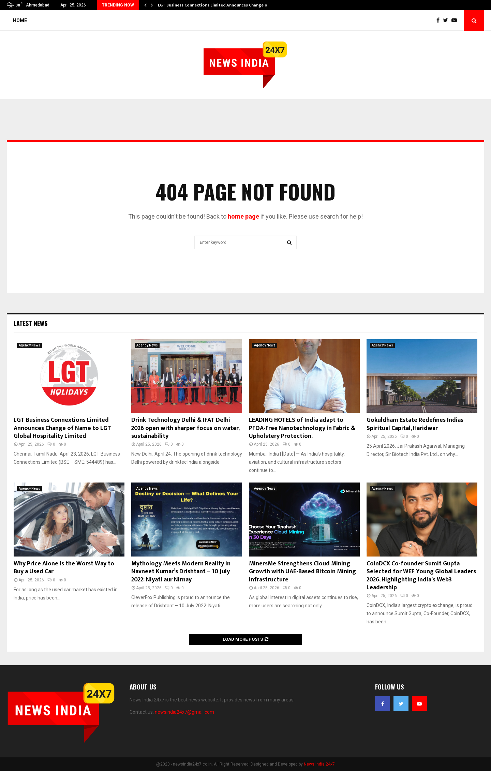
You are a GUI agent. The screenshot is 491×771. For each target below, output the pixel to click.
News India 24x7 (319, 764)
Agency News (29, 345)
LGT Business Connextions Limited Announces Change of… (215, 5)
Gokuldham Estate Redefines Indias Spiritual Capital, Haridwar (415, 424)
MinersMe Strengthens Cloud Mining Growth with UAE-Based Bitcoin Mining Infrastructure (302, 572)
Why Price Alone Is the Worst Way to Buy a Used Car (64, 568)
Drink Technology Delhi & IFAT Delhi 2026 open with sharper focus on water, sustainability (185, 428)
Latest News (30, 323)
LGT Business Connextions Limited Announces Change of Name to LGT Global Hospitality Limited (62, 428)
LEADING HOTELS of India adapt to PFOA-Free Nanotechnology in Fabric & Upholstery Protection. (302, 428)
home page (243, 216)
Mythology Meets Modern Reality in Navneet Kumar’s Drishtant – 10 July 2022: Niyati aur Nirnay (180, 572)
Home (20, 20)
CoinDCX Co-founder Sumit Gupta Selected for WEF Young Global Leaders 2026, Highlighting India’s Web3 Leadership (421, 576)
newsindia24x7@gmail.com (184, 712)
